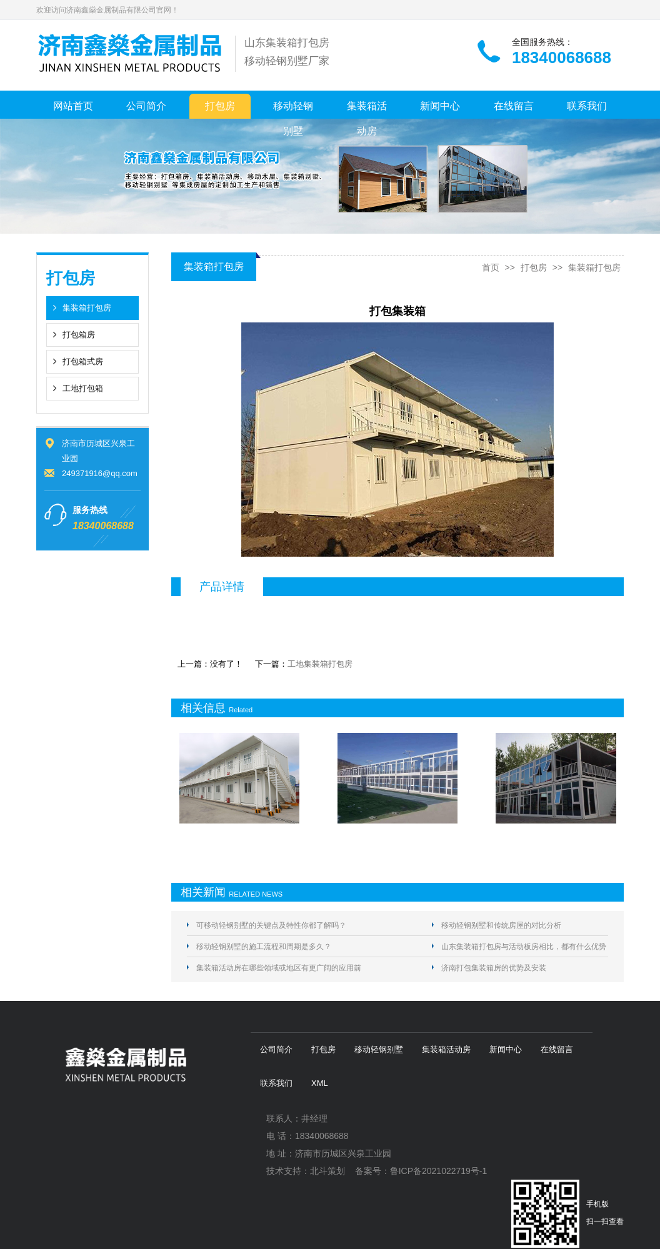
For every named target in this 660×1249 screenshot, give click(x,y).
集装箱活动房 (367, 110)
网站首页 (73, 106)
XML (319, 1083)
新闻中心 (440, 106)
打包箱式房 (82, 361)
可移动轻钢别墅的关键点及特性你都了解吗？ (271, 925)
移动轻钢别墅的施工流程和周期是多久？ (263, 946)
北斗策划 (327, 1171)
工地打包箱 (82, 388)
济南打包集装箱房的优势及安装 (493, 967)
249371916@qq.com (100, 473)
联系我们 (587, 106)
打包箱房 (78, 334)
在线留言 (514, 106)
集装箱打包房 (86, 307)
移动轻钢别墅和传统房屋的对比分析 (501, 925)
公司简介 (146, 106)
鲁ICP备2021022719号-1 (439, 1171)
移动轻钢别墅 (293, 110)
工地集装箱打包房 (320, 664)
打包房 (220, 106)
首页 (490, 267)
